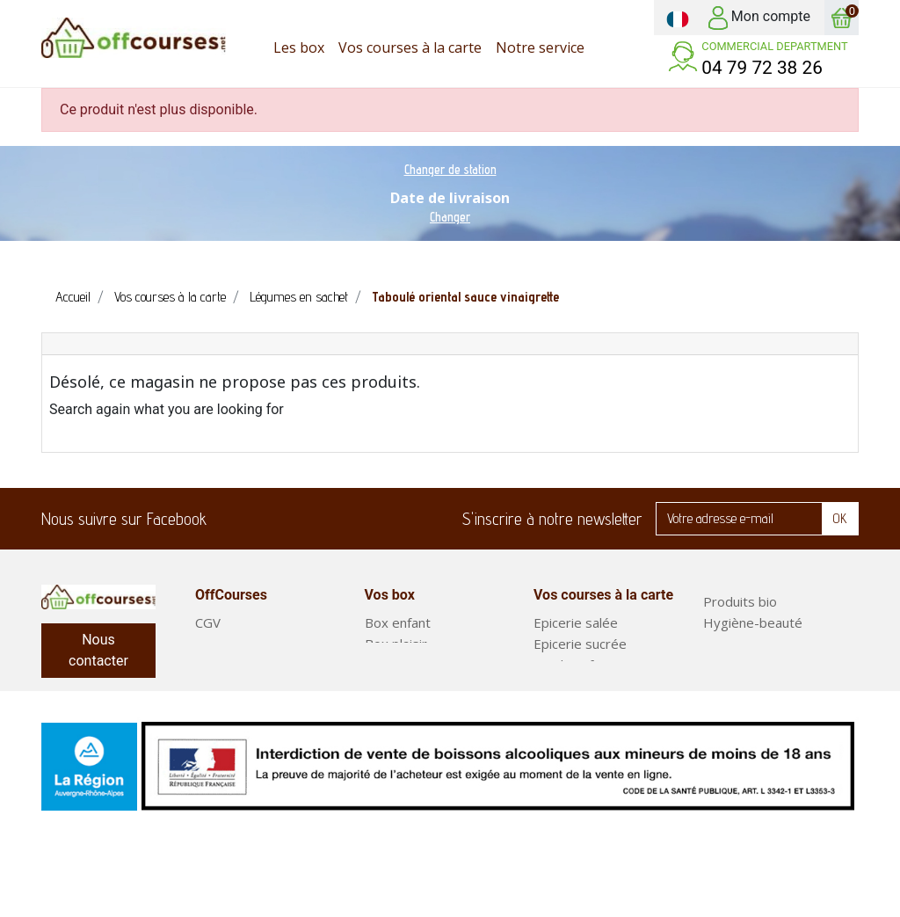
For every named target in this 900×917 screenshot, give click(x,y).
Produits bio (740, 601)
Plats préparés (748, 707)
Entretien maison (754, 643)
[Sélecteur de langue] (677, 17)
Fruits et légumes (756, 664)
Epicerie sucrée (580, 643)
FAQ (208, 643)
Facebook (231, 518)
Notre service (237, 664)
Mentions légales (246, 686)
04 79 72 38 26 (762, 67)
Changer (450, 216)
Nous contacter (98, 650)
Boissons (561, 728)
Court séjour (402, 686)
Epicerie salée (575, 622)
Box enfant (398, 622)
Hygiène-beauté (752, 622)
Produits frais (574, 664)
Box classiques (409, 664)
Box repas (734, 686)
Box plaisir (396, 643)
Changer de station (450, 169)
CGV (208, 622)
